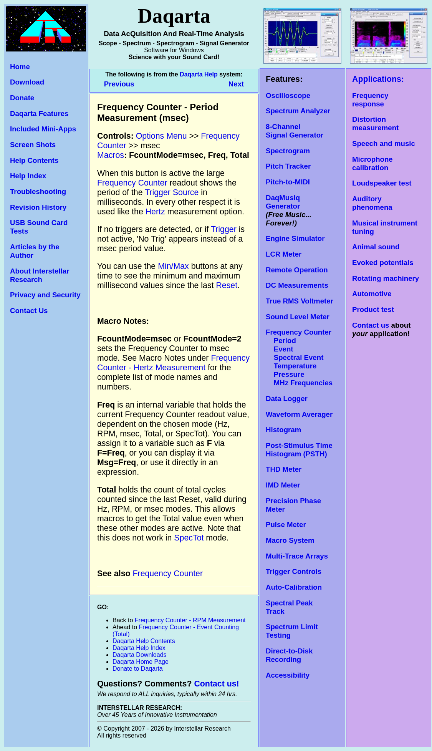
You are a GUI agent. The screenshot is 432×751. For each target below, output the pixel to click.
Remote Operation (297, 270)
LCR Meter (283, 254)
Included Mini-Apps (43, 129)
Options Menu (161, 136)
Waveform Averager (299, 414)
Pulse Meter (286, 525)
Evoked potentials (383, 263)
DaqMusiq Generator (283, 202)
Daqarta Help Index (139, 648)
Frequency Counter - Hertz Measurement (173, 362)
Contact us (370, 325)
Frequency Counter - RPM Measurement (190, 620)
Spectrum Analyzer (298, 111)
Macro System (290, 540)
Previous (120, 84)
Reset (226, 285)
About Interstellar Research (39, 275)
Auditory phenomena (372, 203)
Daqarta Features (39, 113)
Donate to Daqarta (138, 668)
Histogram (283, 430)
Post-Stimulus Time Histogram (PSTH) (299, 449)
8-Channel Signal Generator (294, 131)
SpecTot (189, 537)
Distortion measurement (375, 123)
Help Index (28, 176)
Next (236, 84)
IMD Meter (283, 485)
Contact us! (216, 683)
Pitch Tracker (288, 166)
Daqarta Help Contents (144, 641)
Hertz (155, 211)
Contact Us (29, 311)
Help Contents (34, 160)
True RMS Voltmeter (299, 301)
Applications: (378, 79)
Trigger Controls (293, 571)
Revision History (38, 207)
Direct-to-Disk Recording (289, 655)
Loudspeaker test (381, 183)
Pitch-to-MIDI (288, 182)
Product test (373, 309)
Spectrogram (288, 151)
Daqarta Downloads (140, 655)
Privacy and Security (45, 295)
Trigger (224, 229)
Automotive (372, 294)
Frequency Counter (132, 182)
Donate (22, 98)
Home (20, 67)
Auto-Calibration (294, 587)
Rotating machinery (385, 278)
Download (27, 82)
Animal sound (375, 247)
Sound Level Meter (297, 317)
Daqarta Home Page (141, 661)
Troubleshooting (38, 191)
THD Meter (283, 469)
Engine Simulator (295, 238)
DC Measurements (297, 285)
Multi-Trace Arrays (297, 556)
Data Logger (287, 399)
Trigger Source (172, 192)
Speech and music (383, 143)
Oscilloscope (288, 95)
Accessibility (288, 675)
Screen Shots (33, 145)
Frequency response (370, 99)
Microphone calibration (372, 163)
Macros (110, 155)
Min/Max (173, 266)
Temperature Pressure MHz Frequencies (299, 374)
